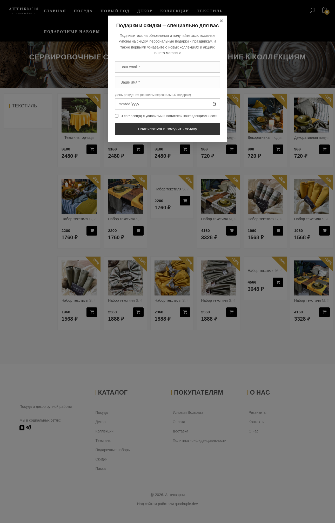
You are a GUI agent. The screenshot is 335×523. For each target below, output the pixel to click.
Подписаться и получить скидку (167, 129)
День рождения (153, 95)
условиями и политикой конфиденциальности (181, 116)
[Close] (221, 21)
